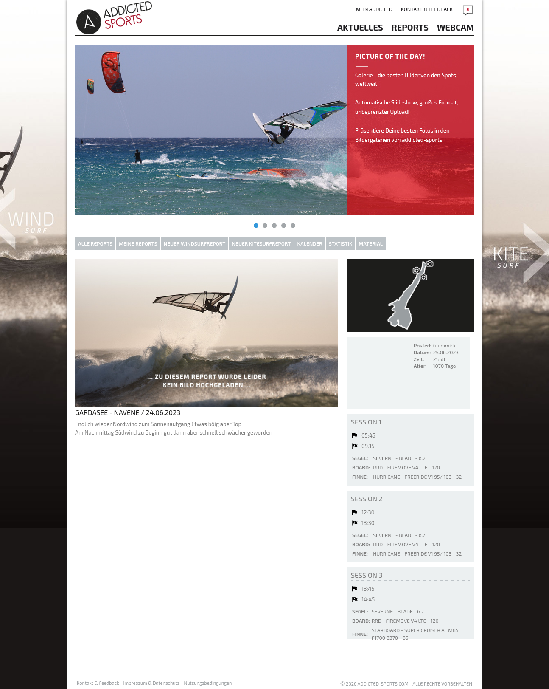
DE (468, 9)
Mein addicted (374, 9)
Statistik (341, 243)
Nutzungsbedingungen (208, 683)
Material (371, 243)
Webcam (455, 27)
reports (410, 27)
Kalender (309, 243)
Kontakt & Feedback (427, 9)
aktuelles (360, 27)
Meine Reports (138, 243)
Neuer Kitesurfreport (261, 243)
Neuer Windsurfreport (195, 243)
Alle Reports (95, 243)
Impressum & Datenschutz (151, 683)
